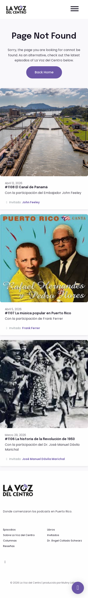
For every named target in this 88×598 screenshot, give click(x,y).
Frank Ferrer (31, 328)
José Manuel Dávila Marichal (43, 459)
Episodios (9, 529)
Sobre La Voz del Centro (19, 535)
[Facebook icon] (5, 562)
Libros (51, 529)
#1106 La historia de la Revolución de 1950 (40, 439)
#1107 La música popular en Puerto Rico (38, 313)
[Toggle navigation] (74, 9)
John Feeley (31, 202)
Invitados (53, 535)
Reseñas (9, 546)
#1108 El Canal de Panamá (26, 187)
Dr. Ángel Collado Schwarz (64, 540)
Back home (44, 72)
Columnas (10, 540)
